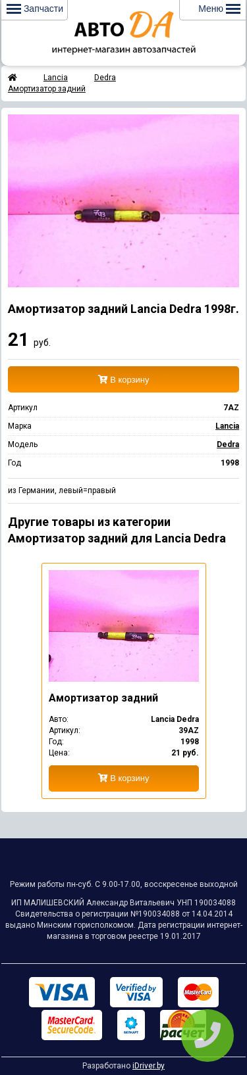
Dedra (105, 77)
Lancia (55, 77)
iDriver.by (148, 1065)
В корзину (124, 380)
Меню (219, 8)
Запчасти (35, 8)
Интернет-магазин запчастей (123, 33)
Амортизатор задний (47, 88)
